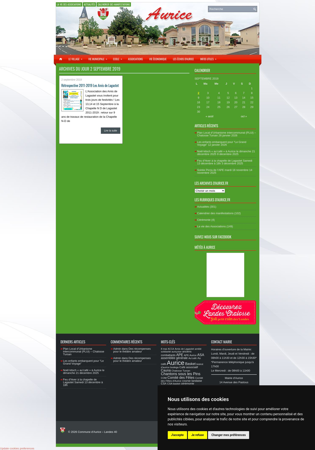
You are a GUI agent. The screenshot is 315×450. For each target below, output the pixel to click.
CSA (164, 383)
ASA (200, 355)
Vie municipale (99, 58)
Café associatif (188, 367)
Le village (77, 58)
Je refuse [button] (197, 435)
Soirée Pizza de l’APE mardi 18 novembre (222, 170)
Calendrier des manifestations (114, 4)
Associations (135, 59)
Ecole (119, 58)
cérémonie (187, 383)
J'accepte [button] (177, 435)
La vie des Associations (69, 4)
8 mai (164, 348)
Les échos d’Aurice (183, 59)
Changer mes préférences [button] (228, 435)
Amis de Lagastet (184, 348)
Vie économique (158, 59)
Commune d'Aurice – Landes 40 (97, 431)
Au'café (193, 358)
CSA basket (173, 383)
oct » (244, 116)
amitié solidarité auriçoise (181, 350)
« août (209, 116)
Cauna (166, 370)
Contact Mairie (221, 341)
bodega (174, 367)
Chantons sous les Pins (180, 374)
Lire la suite (110, 130)
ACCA (171, 349)
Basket (190, 364)
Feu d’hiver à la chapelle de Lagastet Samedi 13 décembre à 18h (83, 382)
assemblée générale (174, 358)
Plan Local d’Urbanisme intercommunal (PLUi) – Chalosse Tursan (83, 351)
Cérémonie (204, 219)
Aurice (175, 362)
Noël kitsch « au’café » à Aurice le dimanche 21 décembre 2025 (83, 372)
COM (164, 377)
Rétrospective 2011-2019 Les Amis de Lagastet (90, 85)
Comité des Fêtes (181, 377)
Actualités (89, 4)
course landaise (192, 380)
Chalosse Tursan (181, 370)
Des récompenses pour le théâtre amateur (132, 350)
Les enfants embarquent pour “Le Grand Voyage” (83, 362)
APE (179, 355)
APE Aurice (190, 355)
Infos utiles (209, 58)
